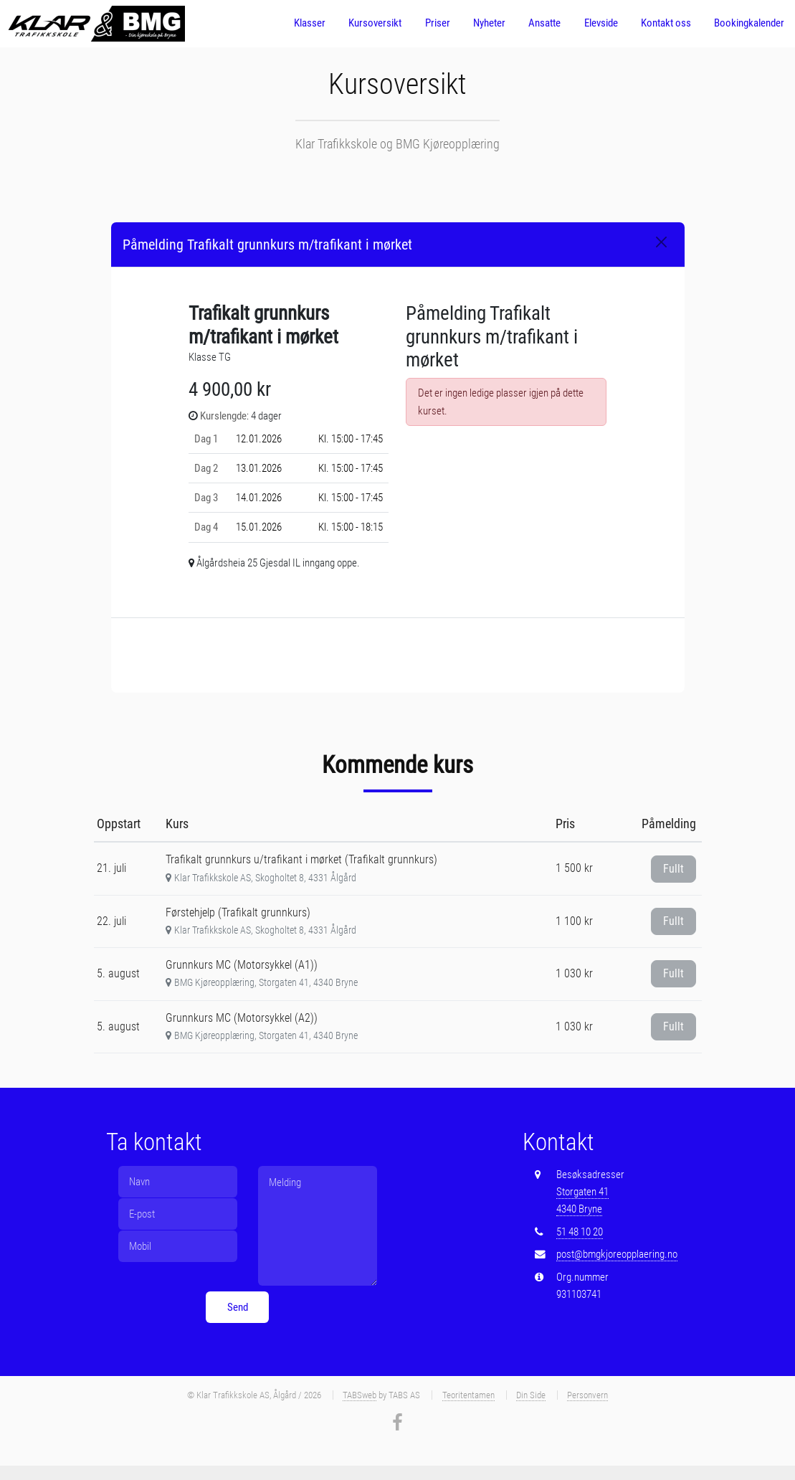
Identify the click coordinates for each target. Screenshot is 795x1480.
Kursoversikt (374, 22)
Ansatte (544, 22)
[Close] (661, 242)
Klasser (309, 22)
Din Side (531, 1395)
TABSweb (359, 1395)
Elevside (601, 22)
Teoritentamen (468, 1395)
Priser (437, 22)
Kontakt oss (666, 22)
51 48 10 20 (579, 1231)
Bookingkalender (749, 22)
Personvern (587, 1395)
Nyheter (489, 22)
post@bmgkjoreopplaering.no (616, 1254)
